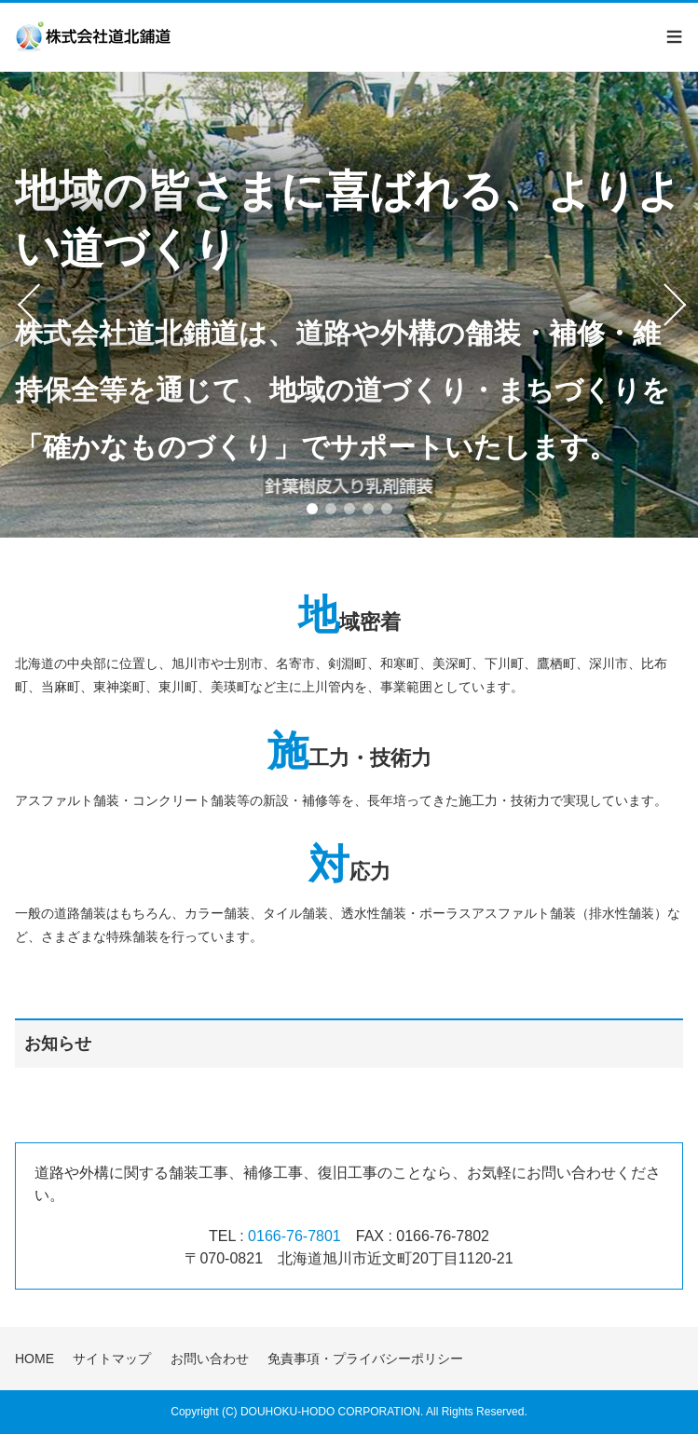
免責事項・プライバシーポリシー (365, 1358)
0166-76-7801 (294, 1236)
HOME (34, 1358)
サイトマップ (112, 1358)
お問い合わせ (210, 1358)
